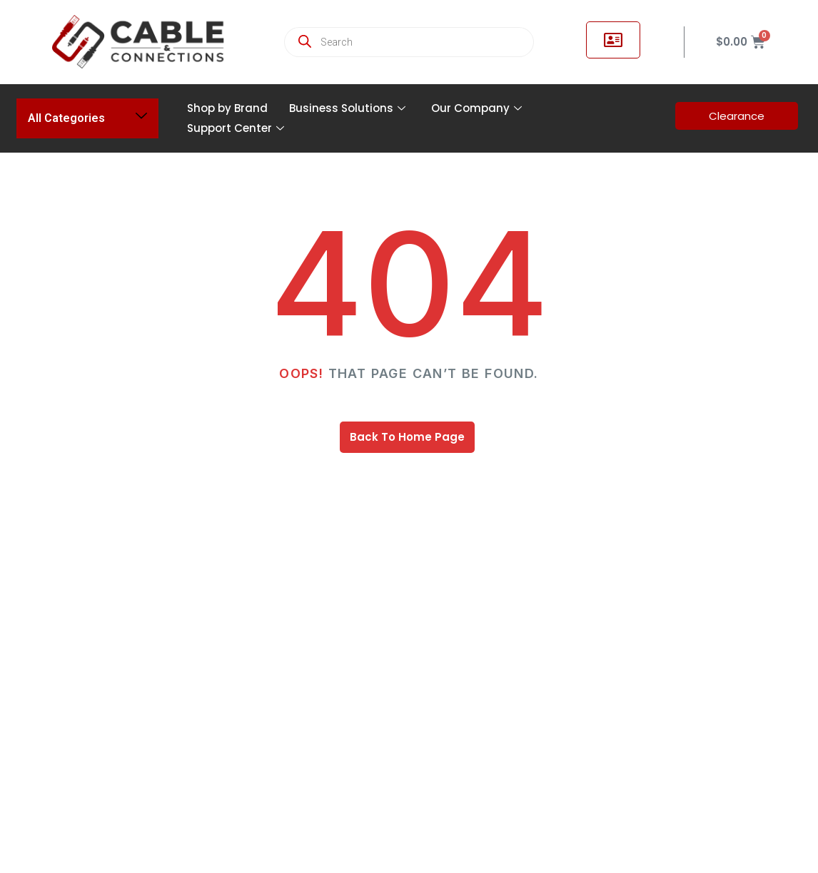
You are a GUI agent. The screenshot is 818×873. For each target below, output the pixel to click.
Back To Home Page (407, 436)
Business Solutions (347, 108)
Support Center (235, 128)
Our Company (476, 108)
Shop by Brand (227, 108)
